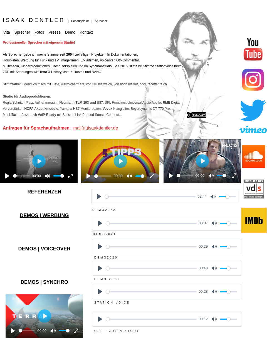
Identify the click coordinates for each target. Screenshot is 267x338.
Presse (54, 32)
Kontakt (86, 32)
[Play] (7, 176)
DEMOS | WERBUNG (44, 215)
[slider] (21, 175)
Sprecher (22, 32)
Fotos (39, 32)
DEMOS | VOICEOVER (44, 249)
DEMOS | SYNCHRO (44, 282)
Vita (6, 32)
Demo (70, 32)
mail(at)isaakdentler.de (95, 128)
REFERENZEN (44, 192)
